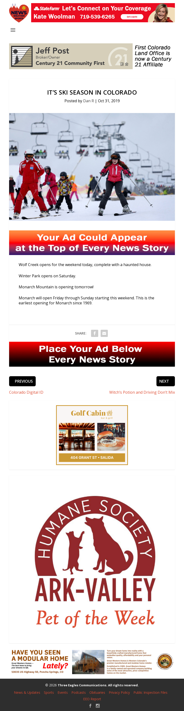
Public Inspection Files (150, 692)
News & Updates (27, 692)
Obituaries (97, 692)
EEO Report (92, 699)
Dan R (88, 100)
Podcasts (78, 692)
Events (63, 692)
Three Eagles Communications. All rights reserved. (98, 685)
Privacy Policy (119, 692)
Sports (49, 692)
